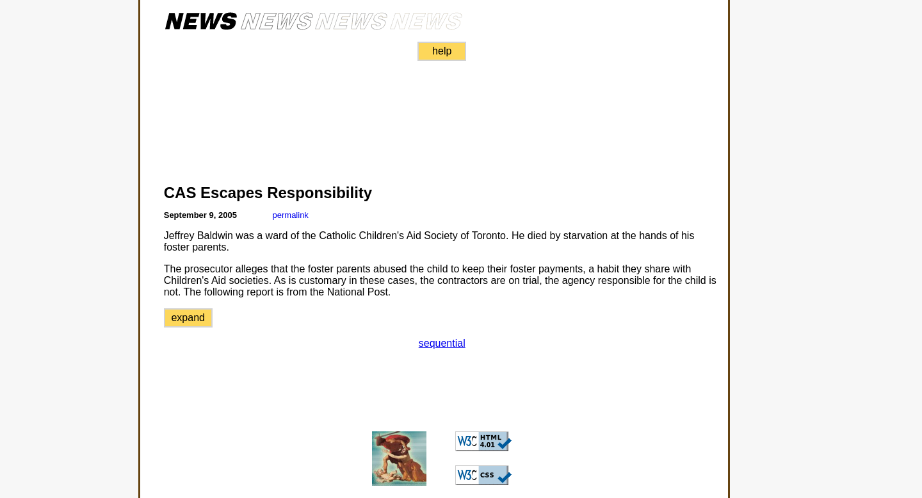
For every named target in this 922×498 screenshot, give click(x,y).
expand (188, 317)
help (441, 51)
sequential (442, 343)
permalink (291, 215)
